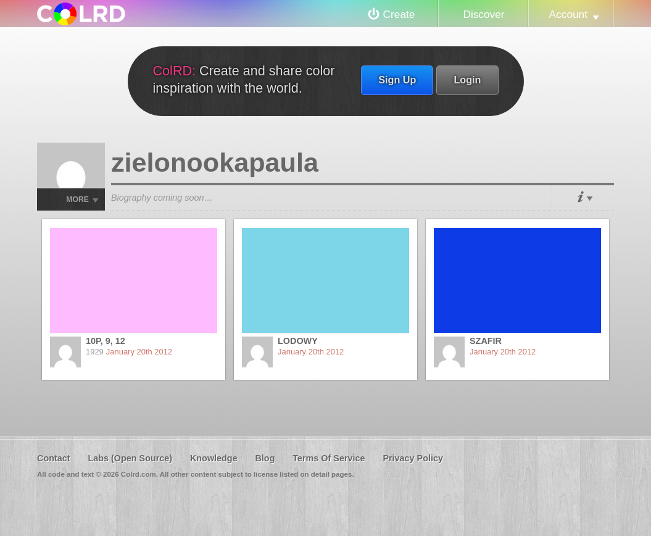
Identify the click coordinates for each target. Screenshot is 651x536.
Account (568, 14)
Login (467, 79)
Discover (483, 14)
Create (399, 14)
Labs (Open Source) (130, 458)
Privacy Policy (413, 458)
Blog (265, 458)
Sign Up (397, 79)
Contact (53, 458)
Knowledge (214, 458)
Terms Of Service (328, 458)
